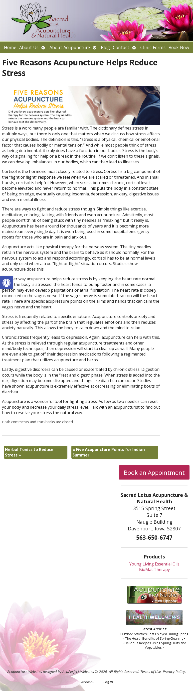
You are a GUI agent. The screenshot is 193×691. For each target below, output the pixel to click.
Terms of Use (150, 671)
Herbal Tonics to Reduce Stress (29, 452)
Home (10, 47)
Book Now (179, 47)
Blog (105, 47)
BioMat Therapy (154, 569)
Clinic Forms (153, 47)
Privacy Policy (174, 671)
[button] (6, 282)
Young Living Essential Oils (154, 564)
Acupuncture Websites (24, 671)
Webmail (87, 681)
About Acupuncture (69, 47)
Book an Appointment (154, 472)
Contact (121, 47)
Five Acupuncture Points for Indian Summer (108, 452)
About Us (28, 47)
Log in (108, 681)
